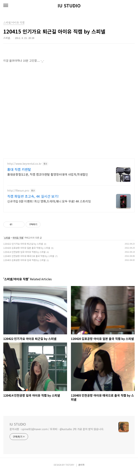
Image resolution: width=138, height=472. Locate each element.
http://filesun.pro (18, 190)
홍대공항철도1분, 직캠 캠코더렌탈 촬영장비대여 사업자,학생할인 (47, 174)
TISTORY (69, 464)
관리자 (81, 464)
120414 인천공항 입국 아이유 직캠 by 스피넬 (24, 251)
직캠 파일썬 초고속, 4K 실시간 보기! (33, 196)
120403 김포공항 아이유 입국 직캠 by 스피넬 (24, 260)
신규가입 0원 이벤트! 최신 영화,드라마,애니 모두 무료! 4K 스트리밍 (49, 201)
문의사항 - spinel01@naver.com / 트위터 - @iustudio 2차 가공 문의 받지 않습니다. (57, 429)
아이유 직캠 (18, 237)
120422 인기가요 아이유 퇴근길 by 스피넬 (23, 243)
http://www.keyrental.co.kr (24, 163)
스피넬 (7, 237)
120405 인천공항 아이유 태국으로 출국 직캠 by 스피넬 (28, 255)
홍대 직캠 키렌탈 (19, 169)
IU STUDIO (69, 5)
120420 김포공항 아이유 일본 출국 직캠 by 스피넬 (26, 247)
